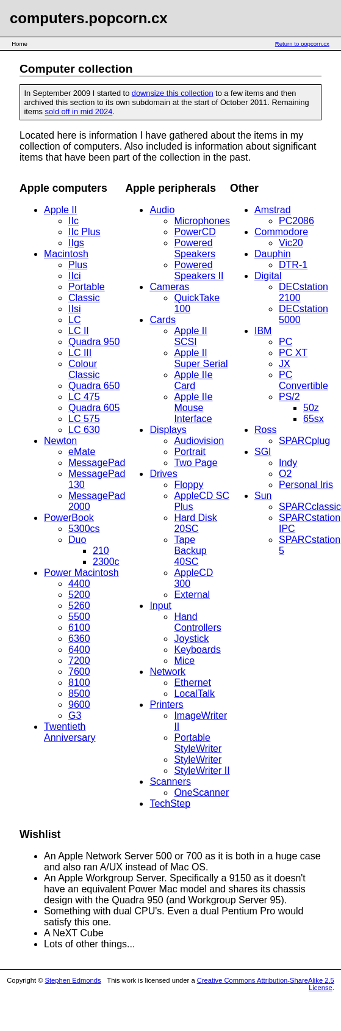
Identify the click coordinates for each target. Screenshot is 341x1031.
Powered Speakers (194, 248)
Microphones (202, 221)
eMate (81, 451)
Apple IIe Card (193, 380)
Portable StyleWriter (197, 743)
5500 (79, 616)
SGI (262, 451)
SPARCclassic (310, 506)
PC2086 (296, 221)
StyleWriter (197, 759)
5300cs (84, 528)
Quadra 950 (94, 342)
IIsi (74, 309)
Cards (162, 320)
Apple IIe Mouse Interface (193, 408)
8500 (79, 693)
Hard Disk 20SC (195, 523)
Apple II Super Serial (201, 358)
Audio (161, 210)
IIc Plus (84, 232)
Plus (77, 265)
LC (74, 320)
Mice (184, 660)
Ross (265, 429)
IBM (262, 331)
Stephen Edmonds (73, 980)
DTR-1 (293, 265)
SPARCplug (304, 440)
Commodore (281, 232)
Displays (167, 429)
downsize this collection (173, 93)
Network (167, 671)
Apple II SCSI (190, 336)
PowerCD (194, 232)
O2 (285, 473)
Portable (86, 287)
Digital (267, 276)
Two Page (195, 462)
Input (160, 605)
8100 (79, 682)
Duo (77, 539)
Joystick (191, 638)
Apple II (60, 210)
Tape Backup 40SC (190, 550)
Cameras (169, 287)
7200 (79, 660)
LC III (80, 353)
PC (285, 342)
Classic (84, 298)
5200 (79, 594)
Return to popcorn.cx (302, 43)
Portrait (190, 451)
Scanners (170, 781)
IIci (74, 276)
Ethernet (192, 682)
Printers (166, 704)
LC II (78, 331)
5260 (79, 605)
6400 (79, 649)
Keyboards (197, 649)
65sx (313, 418)
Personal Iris (306, 484)
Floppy (188, 484)
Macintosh (66, 254)
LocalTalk (194, 693)
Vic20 (291, 243)
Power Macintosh (81, 572)
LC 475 (84, 397)
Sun (262, 495)
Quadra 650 (94, 386)
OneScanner (201, 792)
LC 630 (84, 429)
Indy (288, 462)
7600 (79, 671)
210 (101, 550)
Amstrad (272, 210)
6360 (79, 638)
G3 (74, 715)
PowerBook (69, 517)
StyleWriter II (201, 770)
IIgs (76, 243)
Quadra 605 (94, 408)
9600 (79, 704)
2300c (106, 561)
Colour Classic (84, 369)
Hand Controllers (197, 622)
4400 (79, 583)
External (192, 594)
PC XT (293, 353)
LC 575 (84, 418)
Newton (60, 440)
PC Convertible (303, 380)
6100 (79, 627)
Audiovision (199, 440)
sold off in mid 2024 (79, 111)
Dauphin (272, 254)
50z (311, 408)
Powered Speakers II (198, 270)
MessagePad (96, 462)
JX (284, 364)
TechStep (169, 803)
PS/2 (289, 397)
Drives (163, 473)
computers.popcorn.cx (89, 18)
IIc (73, 221)
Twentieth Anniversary (69, 732)
